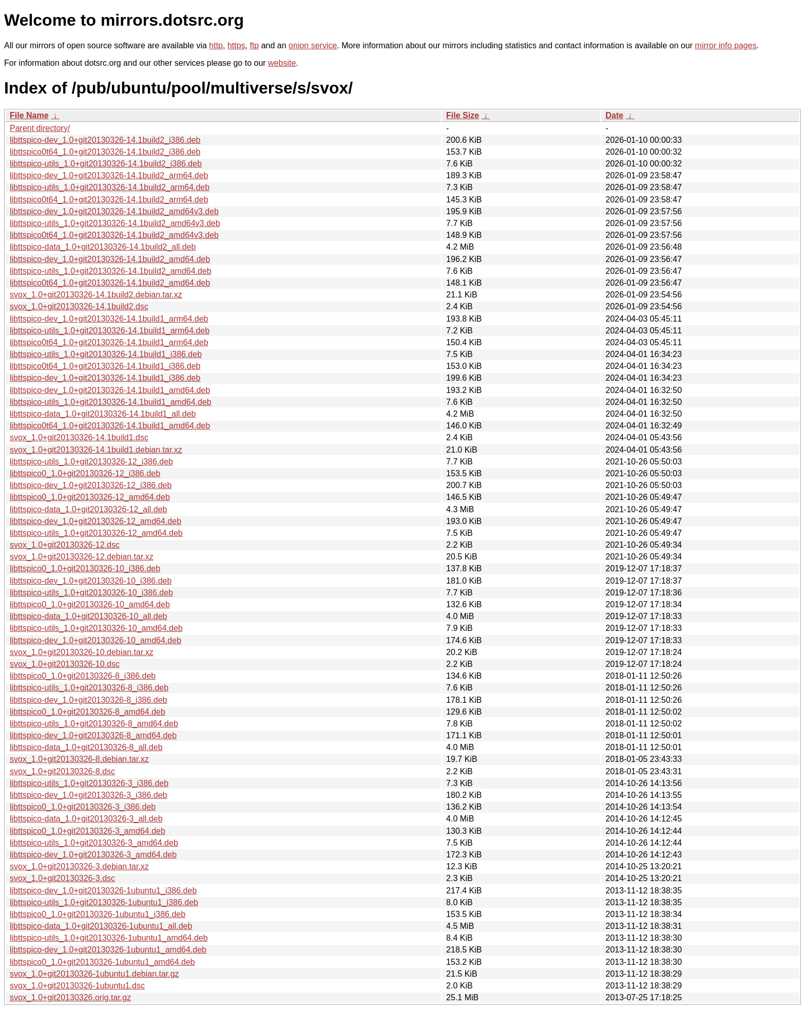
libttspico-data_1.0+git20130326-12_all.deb (88, 509)
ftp (254, 45)
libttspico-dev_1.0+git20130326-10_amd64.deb (95, 640)
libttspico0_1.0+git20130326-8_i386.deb (83, 675)
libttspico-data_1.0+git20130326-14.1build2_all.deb (103, 246)
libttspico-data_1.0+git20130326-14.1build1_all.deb (103, 413)
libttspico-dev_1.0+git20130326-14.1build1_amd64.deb (110, 390)
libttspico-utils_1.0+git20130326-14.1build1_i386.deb (106, 354)
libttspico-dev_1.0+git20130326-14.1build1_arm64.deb (109, 318)
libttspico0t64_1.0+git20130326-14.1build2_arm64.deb (109, 199)
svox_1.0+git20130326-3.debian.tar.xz (79, 866)
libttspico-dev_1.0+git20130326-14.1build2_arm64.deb (109, 175)
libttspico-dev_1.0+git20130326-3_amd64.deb (93, 854)
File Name (29, 115)
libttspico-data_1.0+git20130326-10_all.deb (88, 616)
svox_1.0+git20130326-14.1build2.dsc (79, 306)
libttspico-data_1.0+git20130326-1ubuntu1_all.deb (101, 926)
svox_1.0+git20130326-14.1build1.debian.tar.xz (96, 449)
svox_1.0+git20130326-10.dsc (65, 664)
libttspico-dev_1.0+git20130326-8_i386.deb (88, 700)
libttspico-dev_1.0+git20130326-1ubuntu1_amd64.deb (108, 949)
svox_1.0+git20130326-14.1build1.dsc (79, 437)
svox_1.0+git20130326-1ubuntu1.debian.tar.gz (94, 973)
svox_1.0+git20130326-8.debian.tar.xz (79, 759)
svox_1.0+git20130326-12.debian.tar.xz (82, 556)
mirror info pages (726, 45)
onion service (313, 45)
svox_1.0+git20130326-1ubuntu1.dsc (77, 985)
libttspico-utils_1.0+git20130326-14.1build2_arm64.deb (109, 187)
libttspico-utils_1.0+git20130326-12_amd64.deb (96, 533)
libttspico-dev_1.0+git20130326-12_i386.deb (90, 485)
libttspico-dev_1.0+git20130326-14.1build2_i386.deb (105, 140)
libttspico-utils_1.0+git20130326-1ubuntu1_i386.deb (104, 902)
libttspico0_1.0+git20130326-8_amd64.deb (87, 711)
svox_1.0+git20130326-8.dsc (62, 771)
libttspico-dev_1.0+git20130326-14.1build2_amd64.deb (110, 259)
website (282, 63)
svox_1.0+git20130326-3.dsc (62, 878)
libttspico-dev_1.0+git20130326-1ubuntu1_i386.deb (103, 890)
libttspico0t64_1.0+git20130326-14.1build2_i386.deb (105, 151)
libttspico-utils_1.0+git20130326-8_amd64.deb (94, 723)
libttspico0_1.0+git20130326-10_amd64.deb (90, 604)
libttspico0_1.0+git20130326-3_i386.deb (83, 806)
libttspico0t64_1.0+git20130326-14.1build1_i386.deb (105, 366)
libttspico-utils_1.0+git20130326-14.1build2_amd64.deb (111, 271)
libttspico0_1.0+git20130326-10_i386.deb (85, 568)
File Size (462, 115)
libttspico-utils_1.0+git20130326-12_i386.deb (91, 461)
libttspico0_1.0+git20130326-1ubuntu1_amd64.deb (102, 962)
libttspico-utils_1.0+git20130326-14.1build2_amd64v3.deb (115, 223)
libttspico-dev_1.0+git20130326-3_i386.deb (88, 795)
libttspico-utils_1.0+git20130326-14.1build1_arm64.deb (109, 330)
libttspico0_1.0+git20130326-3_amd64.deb (87, 831)
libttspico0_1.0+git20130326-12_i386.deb (85, 473)
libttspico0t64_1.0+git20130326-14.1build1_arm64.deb (109, 342)
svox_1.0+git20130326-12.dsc (65, 544)
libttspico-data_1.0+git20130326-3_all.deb (86, 818)
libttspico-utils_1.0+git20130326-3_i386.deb (89, 783)
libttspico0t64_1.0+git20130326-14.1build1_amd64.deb (110, 425)
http (216, 45)
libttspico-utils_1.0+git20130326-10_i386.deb (91, 592)
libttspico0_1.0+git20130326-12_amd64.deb (90, 497)
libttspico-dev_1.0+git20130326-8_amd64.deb (93, 735)
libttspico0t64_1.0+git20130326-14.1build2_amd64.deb (110, 282)
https (236, 45)
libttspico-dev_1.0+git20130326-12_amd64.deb (95, 521)
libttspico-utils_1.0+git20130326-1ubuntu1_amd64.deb (109, 937)
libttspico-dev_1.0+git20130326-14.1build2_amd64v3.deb (114, 211)
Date (614, 115)
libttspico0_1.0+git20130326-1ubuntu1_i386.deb (97, 914)
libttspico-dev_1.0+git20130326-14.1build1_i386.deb (105, 377)
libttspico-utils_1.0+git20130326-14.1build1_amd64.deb (111, 402)
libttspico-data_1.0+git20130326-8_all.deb (86, 747)
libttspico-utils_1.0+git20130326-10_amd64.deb (96, 628)
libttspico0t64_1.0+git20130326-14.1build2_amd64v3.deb (114, 235)
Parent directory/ (40, 128)
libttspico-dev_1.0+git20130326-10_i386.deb (90, 580)
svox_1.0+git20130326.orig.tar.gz (70, 997)
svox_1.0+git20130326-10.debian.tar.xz (82, 652)
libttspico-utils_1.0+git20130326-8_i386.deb (89, 687)
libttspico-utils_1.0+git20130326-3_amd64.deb (94, 842)
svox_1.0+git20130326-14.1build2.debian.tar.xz (96, 294)
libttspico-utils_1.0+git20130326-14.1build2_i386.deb (106, 163)
